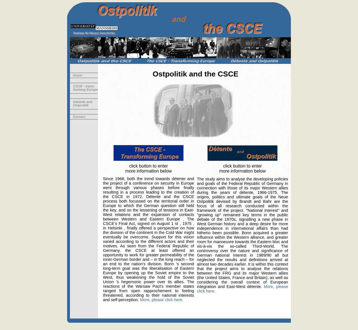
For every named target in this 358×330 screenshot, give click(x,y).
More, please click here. (161, 300)
